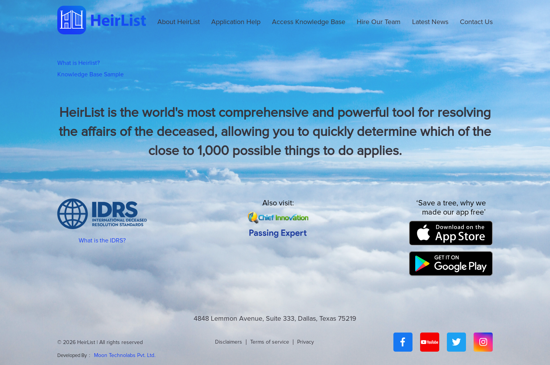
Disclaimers (228, 342)
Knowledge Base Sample (90, 74)
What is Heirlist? (78, 63)
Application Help (235, 22)
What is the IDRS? (102, 240)
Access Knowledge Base (308, 22)
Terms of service (269, 342)
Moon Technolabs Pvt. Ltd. (124, 355)
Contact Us (476, 22)
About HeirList (178, 22)
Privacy (305, 342)
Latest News (430, 22)
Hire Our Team (379, 22)
